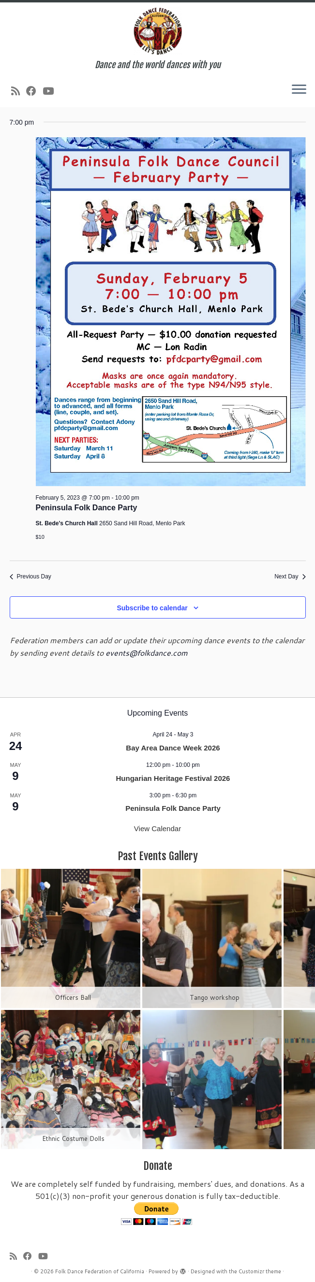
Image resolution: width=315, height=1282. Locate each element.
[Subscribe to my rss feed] (18, 91)
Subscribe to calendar (152, 608)
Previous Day (30, 576)
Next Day (289, 576)
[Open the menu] (299, 90)
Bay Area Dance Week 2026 (173, 748)
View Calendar (157, 828)
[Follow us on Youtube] (51, 91)
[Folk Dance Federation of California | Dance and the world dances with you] (157, 31)
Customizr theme (260, 1271)
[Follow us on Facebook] (34, 91)
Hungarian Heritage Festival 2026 (173, 778)
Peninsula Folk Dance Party (86, 508)
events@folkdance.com (146, 652)
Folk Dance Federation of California (99, 1271)
